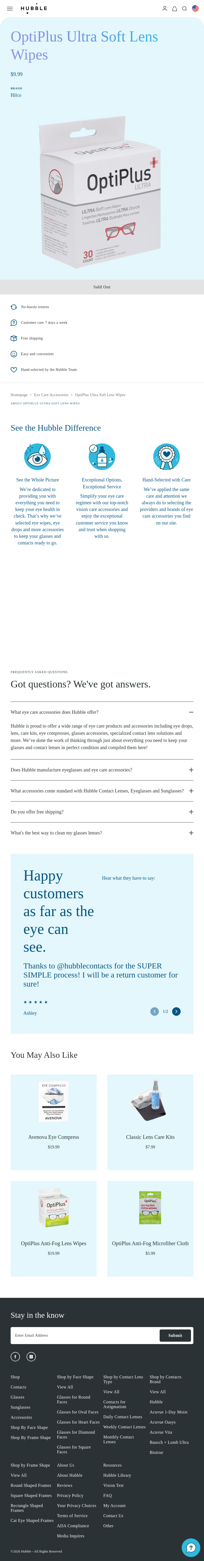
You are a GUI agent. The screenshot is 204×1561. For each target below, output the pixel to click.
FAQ (107, 1495)
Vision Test (113, 1485)
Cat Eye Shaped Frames (32, 1520)
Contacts (18, 1387)
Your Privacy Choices (76, 1505)
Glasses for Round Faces (73, 1399)
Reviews (65, 1485)
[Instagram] (31, 1356)
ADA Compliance (73, 1526)
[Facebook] (15, 1356)
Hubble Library (117, 1475)
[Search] (184, 8)
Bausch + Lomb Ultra (169, 1442)
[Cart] (174, 8)
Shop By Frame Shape (31, 1437)
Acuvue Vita (161, 1432)
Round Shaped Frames (31, 1485)
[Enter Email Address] (85, 1335)
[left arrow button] (154, 1011)
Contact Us (113, 1515)
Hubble (156, 1402)
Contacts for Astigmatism (114, 1404)
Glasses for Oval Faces (78, 1412)
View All (65, 1387)
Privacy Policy (70, 1495)
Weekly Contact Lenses (124, 1427)
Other (108, 1526)
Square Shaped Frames (31, 1495)
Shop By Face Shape (29, 1427)
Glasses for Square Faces (74, 1449)
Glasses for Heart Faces (78, 1422)
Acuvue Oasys (163, 1422)
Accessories (21, 1417)
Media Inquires (70, 1536)
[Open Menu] (9, 8)
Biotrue (156, 1452)
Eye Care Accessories (51, 395)
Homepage (19, 395)
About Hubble (70, 1475)
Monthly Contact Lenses (118, 1439)
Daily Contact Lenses (122, 1417)
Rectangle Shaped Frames (27, 1508)
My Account (114, 1505)
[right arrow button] (176, 1011)
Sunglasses (20, 1407)
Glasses (17, 1397)
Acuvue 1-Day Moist (169, 1412)
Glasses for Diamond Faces (76, 1434)
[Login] (165, 8)
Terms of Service (72, 1515)
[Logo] (34, 8)
